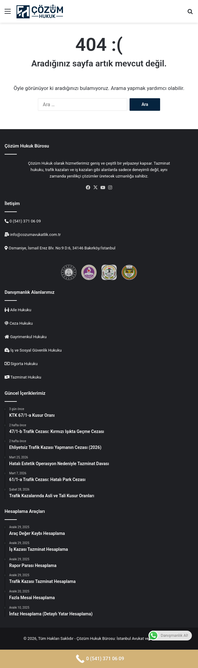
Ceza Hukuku (21, 323)
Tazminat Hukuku (25, 377)
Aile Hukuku (20, 310)
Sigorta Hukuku (24, 363)
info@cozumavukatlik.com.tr (35, 234)
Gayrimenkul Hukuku (28, 336)
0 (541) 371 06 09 (25, 221)
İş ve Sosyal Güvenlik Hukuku (36, 350)
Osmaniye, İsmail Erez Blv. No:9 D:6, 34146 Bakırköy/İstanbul (62, 248)
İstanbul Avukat (130, 638)
